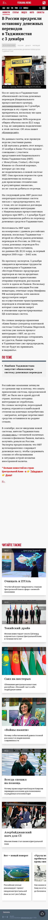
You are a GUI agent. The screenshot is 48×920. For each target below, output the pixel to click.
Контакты (6, 912)
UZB (20, 8)
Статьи (16, 12)
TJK (12, 8)
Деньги (28, 45)
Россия (20, 45)
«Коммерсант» (10, 132)
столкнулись (9, 434)
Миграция (36, 45)
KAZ (4, 8)
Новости (6, 12)
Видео (24, 12)
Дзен (8, 475)
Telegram (35, 471)
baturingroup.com (26, 917)
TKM (16, 8)
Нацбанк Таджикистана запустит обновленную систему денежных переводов (23, 369)
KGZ (8, 8)
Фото (32, 12)
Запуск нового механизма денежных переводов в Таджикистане (21, 50)
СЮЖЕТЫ (40, 12)
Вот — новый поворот (16, 855)
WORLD (25, 8)
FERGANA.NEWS (24, 2)
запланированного (13, 106)
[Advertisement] (24, 517)
